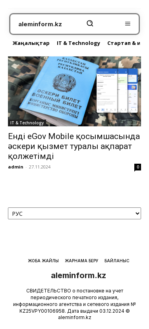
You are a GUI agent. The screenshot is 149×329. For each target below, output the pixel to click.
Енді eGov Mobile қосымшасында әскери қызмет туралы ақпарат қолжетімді (74, 146)
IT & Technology (27, 123)
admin (15, 167)
